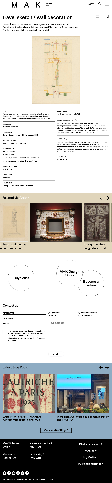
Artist (23, 197)
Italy (26, 135)
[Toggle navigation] (107, 4)
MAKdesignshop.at (90, 463)
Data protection (22, 479)
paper (5, 143)
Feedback (53, 315)
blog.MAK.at (90, 457)
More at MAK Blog (56, 430)
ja (93, 3)
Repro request (55, 312)
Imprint (31, 479)
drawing (11, 143)
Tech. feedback (86, 315)
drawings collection (10, 127)
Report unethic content (89, 312)
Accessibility (40, 479)
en (90, 3)
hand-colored (20, 143)
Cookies (50, 479)
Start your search (90, 444)
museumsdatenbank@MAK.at (41, 445)
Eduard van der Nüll (16, 135)
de (86, 3)
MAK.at (90, 450)
